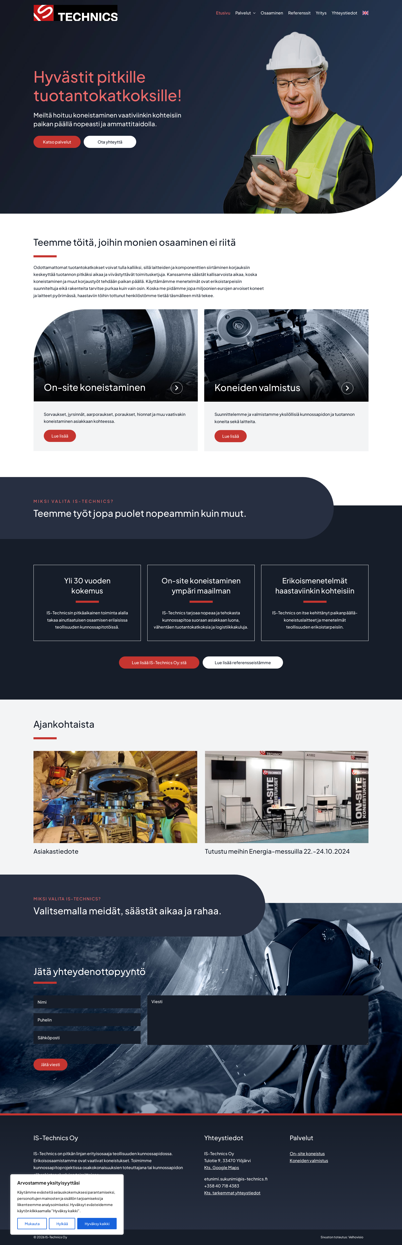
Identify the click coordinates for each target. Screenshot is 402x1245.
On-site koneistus (307, 1153)
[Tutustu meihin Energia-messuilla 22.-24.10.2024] (287, 797)
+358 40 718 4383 (221, 1185)
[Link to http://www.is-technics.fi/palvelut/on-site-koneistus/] (177, 388)
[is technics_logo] (75, 7)
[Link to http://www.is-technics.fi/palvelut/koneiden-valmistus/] (347, 388)
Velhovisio (355, 1237)
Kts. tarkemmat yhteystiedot (232, 1192)
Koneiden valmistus (309, 1160)
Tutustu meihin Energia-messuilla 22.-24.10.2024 (277, 851)
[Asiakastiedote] (115, 797)
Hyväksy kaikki (97, 1223)
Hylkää (62, 1223)
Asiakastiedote (56, 851)
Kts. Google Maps (221, 1167)
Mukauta (32, 1223)
